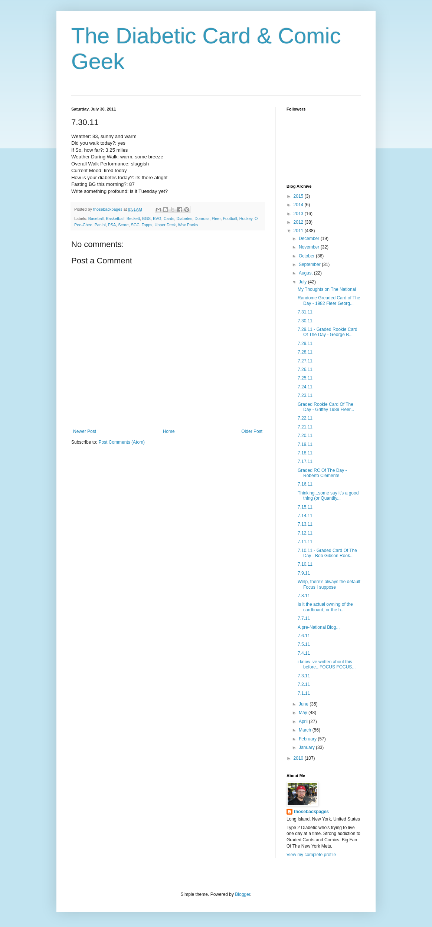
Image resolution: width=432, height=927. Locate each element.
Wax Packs (188, 225)
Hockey (245, 218)
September (310, 264)
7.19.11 (305, 444)
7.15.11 (305, 507)
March (305, 730)
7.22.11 (305, 418)
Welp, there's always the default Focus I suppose (329, 584)
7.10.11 (305, 564)
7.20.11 (305, 435)
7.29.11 (305, 343)
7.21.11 (305, 427)
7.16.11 (305, 484)
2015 (299, 196)
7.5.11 (304, 644)
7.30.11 (305, 320)
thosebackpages (311, 811)
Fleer (216, 218)
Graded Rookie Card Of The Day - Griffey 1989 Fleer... (326, 407)
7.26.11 (305, 369)
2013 (299, 213)
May (303, 712)
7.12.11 (305, 533)
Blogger (242, 894)
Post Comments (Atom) (121, 442)
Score (123, 225)
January (307, 747)
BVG (157, 218)
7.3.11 (304, 675)
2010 (299, 758)
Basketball (115, 218)
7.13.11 (305, 524)
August (306, 273)
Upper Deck (165, 225)
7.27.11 (305, 361)
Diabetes (185, 218)
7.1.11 (304, 693)
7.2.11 (304, 684)
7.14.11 (305, 515)
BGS (146, 218)
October (307, 256)
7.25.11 (305, 378)
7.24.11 (305, 386)
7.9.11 (304, 573)
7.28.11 (305, 352)
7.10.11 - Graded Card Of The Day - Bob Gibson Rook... (327, 553)
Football (230, 218)
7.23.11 (305, 395)
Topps (147, 225)
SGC (135, 225)
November (310, 247)
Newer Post (84, 431)
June (304, 704)
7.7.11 (304, 618)
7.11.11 (305, 541)
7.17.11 (305, 461)
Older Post (251, 431)
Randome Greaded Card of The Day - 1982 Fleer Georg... (329, 300)
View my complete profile (311, 854)
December (310, 238)
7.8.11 (304, 595)
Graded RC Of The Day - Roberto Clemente (322, 473)
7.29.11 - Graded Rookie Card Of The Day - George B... (327, 332)
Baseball (96, 218)
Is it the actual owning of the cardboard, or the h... (325, 607)
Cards (169, 218)
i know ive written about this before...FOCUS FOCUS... (327, 664)
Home (169, 431)
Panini (100, 225)
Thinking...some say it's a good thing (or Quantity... (328, 495)
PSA (112, 225)
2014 (299, 204)
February (308, 739)
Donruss (201, 218)
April (304, 721)
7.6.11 (304, 635)
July (303, 282)
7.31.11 (305, 312)
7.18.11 (305, 453)
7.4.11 (304, 653)
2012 (299, 222)
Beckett (133, 218)
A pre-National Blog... (319, 627)
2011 (299, 230)
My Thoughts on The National (327, 289)
